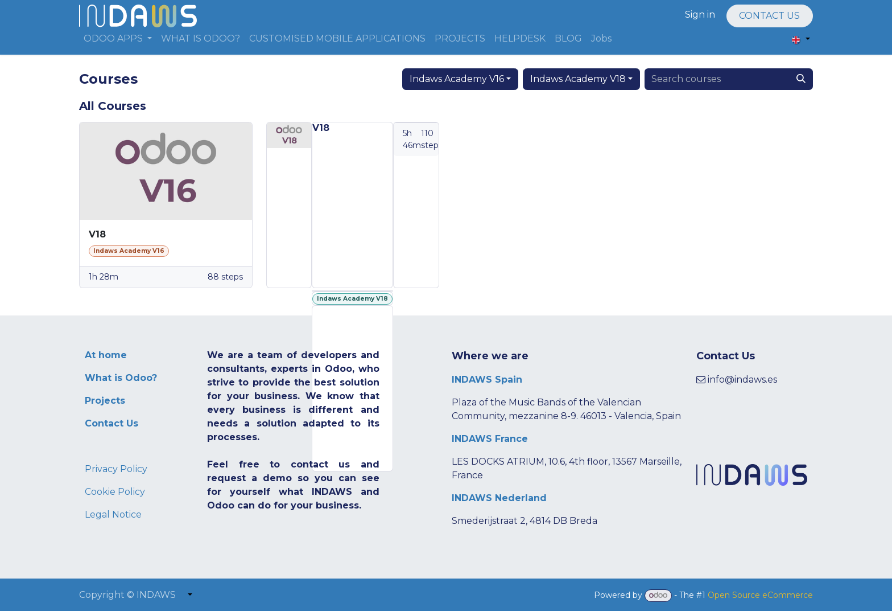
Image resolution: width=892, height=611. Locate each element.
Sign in (700, 14)
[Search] (801, 79)
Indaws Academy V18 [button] (578, 78)
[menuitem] (117, 38)
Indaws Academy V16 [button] (457, 78)
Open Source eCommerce (760, 595)
